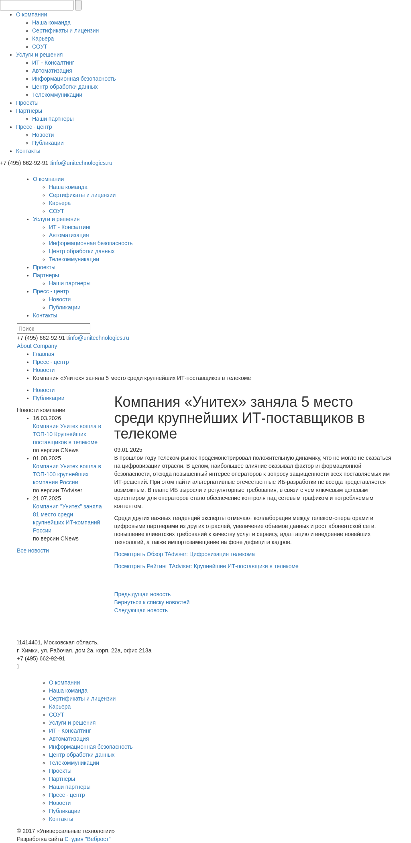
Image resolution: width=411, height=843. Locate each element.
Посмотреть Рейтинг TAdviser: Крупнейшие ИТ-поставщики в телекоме (206, 566)
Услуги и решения (39, 54)
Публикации (47, 143)
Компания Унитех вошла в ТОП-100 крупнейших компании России (67, 474)
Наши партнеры (52, 119)
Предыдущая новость (142, 594)
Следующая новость (141, 610)
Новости (43, 135)
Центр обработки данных (65, 86)
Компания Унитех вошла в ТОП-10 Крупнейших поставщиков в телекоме (67, 434)
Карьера (43, 38)
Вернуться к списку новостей (152, 602)
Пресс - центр (34, 127)
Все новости (33, 550)
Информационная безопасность (74, 78)
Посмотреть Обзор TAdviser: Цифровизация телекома (184, 554)
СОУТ (39, 46)
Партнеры (29, 111)
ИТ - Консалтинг (53, 62)
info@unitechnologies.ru (81, 163)
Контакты (28, 151)
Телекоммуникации (57, 94)
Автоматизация (52, 70)
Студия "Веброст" (88, 839)
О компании (31, 14)
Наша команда (51, 22)
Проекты (27, 103)
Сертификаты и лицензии (65, 30)
